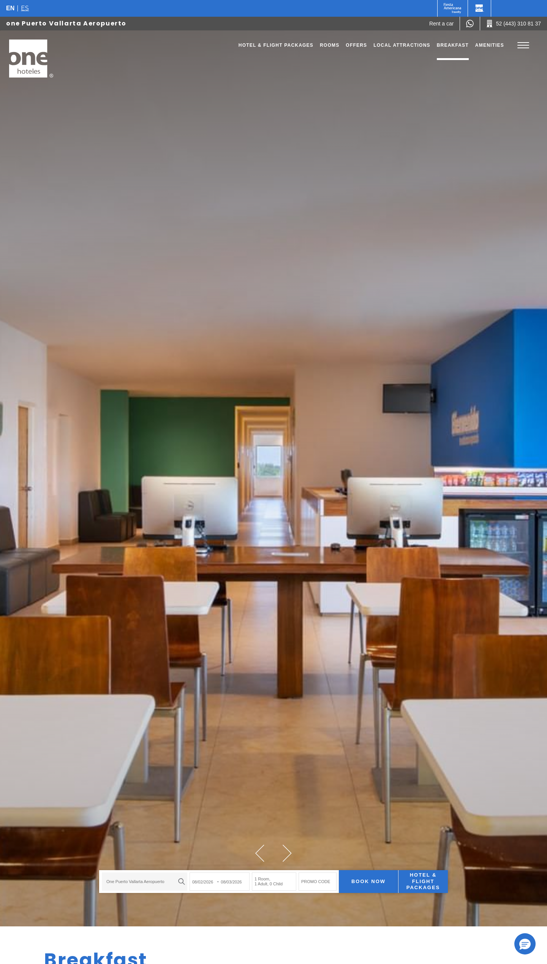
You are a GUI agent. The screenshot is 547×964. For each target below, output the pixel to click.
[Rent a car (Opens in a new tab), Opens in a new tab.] (441, 23)
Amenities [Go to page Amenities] (489, 45)
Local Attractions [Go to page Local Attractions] (401, 45)
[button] (260, 853)
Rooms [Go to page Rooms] (329, 45)
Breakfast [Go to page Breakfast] (453, 45)
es (25, 8)
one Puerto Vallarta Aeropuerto (66, 23)
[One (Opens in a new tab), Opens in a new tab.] (453, 8)
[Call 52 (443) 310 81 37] (513, 23)
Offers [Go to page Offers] (356, 45)
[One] (479, 8)
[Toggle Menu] (523, 45)
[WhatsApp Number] (470, 23)
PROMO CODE (315, 881)
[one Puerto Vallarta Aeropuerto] (31, 59)
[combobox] (144, 881)
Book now (368, 881)
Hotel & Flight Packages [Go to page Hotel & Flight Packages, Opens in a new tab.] (276, 45)
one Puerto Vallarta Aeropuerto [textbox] (135, 881)
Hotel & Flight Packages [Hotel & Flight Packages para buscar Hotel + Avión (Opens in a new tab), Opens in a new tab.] (423, 881)
